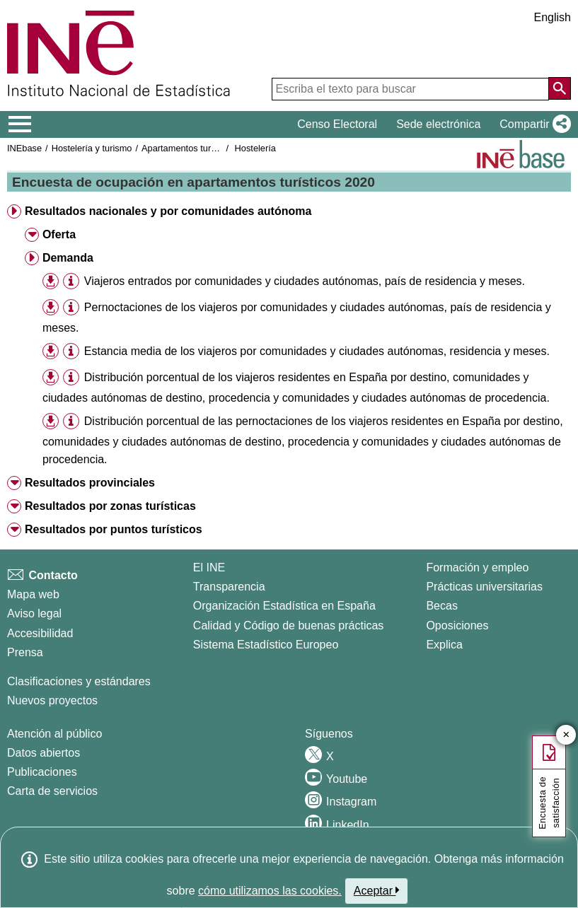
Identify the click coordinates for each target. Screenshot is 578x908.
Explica (444, 645)
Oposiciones (457, 625)
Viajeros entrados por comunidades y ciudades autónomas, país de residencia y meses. (304, 281)
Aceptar (377, 890)
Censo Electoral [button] (337, 124)
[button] (532, 124)
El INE (209, 567)
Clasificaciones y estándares (79, 681)
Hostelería (255, 148)
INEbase (24, 148)
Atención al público (54, 734)
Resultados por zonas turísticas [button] (110, 506)
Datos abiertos (43, 753)
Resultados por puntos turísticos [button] (113, 529)
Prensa (25, 652)
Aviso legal (34, 613)
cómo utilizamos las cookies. (270, 891)
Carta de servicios (52, 791)
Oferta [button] (59, 234)
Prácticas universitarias (484, 587)
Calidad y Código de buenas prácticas (288, 625)
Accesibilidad (40, 633)
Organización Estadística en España (284, 606)
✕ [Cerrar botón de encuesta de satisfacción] (566, 735)
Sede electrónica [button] (438, 124)
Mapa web (33, 594)
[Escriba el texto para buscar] (410, 89)
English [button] (552, 17)
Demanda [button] (67, 258)
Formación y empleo (477, 567)
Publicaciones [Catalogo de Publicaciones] (42, 772)
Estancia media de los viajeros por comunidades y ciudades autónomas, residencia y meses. (317, 351)
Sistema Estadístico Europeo (265, 645)
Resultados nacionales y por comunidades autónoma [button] (168, 211)
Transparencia (229, 587)
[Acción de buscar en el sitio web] (559, 88)
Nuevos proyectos (52, 700)
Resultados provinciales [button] (90, 483)
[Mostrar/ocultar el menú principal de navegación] (20, 124)
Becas (441, 606)
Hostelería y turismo (92, 148)
